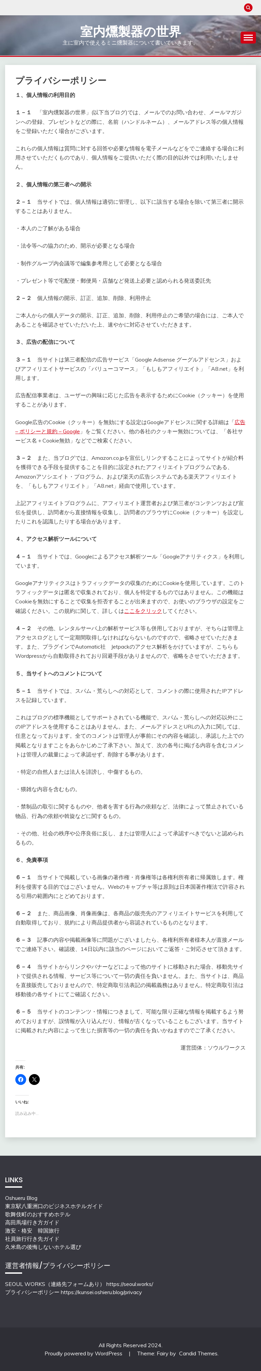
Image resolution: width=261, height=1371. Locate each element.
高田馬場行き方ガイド (32, 1222)
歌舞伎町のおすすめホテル (37, 1214)
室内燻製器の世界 (130, 31)
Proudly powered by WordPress (84, 1353)
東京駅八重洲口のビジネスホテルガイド (54, 1206)
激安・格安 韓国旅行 (32, 1230)
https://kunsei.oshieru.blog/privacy (101, 1292)
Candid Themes (198, 1353)
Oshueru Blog (21, 1197)
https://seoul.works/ (129, 1284)
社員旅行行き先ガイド (32, 1238)
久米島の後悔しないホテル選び (43, 1246)
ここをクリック (143, 610)
